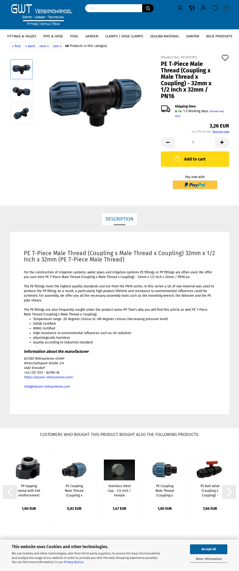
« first (16, 46)
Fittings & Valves (21, 36)
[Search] (148, 8)
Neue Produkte (219, 36)
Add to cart (190, 158)
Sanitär (192, 36)
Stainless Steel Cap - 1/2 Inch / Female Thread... (119, 491)
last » (57, 46)
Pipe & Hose (53, 36)
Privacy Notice (73, 562)
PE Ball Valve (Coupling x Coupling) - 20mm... (210, 491)
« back (30, 46)
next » (44, 46)
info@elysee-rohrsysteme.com (47, 387)
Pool (74, 36)
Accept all (208, 549)
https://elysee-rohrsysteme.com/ (48, 377)
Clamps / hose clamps (124, 36)
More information (209, 559)
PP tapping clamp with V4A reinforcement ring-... (29, 491)
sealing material (164, 36)
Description (119, 219)
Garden (91, 36)
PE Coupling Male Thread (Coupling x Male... (74, 491)
